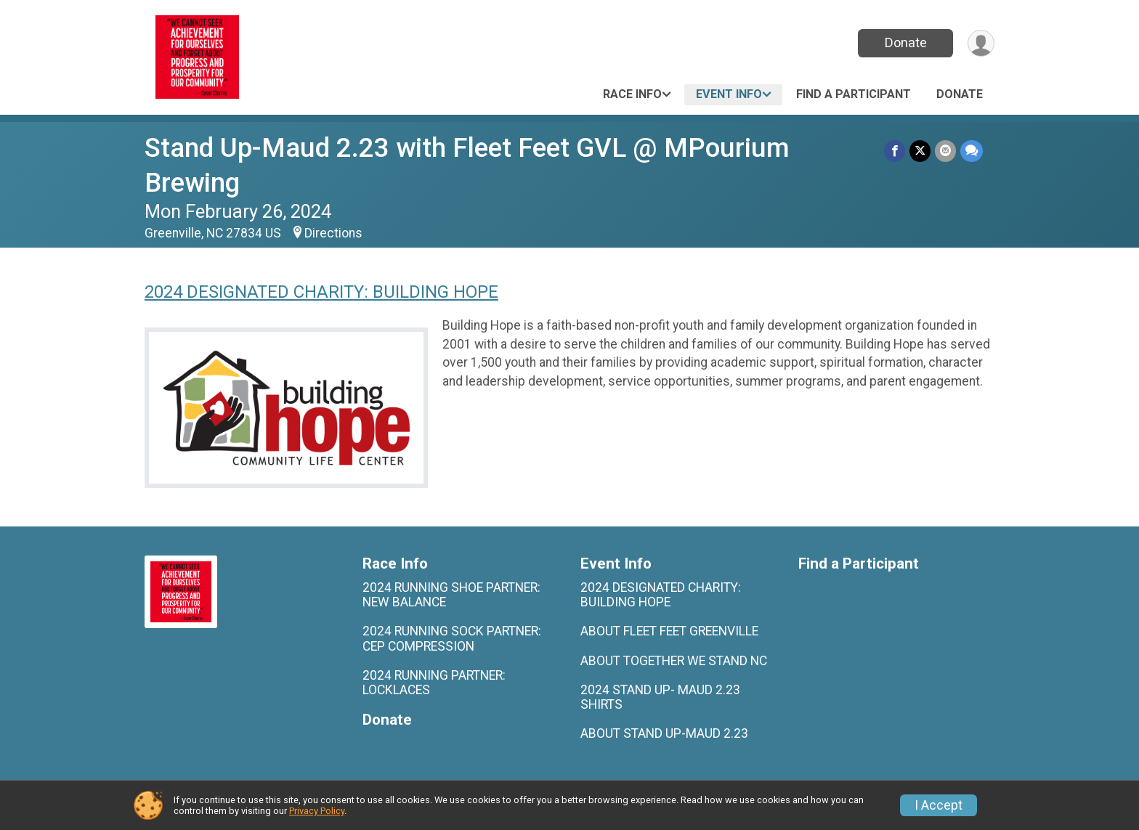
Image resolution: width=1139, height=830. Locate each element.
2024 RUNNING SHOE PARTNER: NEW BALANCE (451, 594)
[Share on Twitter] (920, 150)
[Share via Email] (945, 150)
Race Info (632, 94)
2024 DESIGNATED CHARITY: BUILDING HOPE (321, 292)
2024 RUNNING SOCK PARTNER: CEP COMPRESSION (451, 638)
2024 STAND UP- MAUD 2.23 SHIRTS (660, 697)
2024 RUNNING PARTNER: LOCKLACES (434, 682)
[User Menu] (981, 43)
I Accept (938, 805)
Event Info (729, 94)
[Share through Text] (971, 150)
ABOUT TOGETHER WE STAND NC (673, 661)
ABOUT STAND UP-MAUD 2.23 (664, 733)
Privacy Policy (316, 810)
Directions (333, 233)
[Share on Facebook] (894, 150)
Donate (906, 42)
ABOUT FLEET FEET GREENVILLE (669, 631)
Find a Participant (853, 94)
